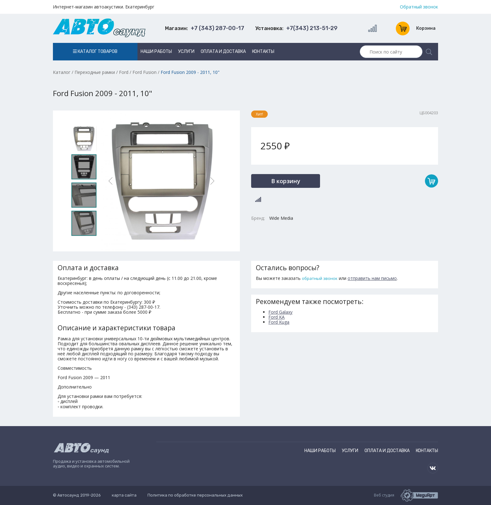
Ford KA (276, 317)
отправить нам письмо (372, 278)
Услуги (186, 51)
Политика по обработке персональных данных (195, 495)
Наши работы (156, 51)
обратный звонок (320, 278)
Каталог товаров (95, 51)
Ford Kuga (278, 322)
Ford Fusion (144, 72)
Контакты (263, 51)
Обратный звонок (419, 6)
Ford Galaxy (280, 312)
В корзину (285, 181)
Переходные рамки (95, 72)
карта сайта (124, 495)
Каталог (61, 72)
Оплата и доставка (223, 51)
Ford (123, 72)
